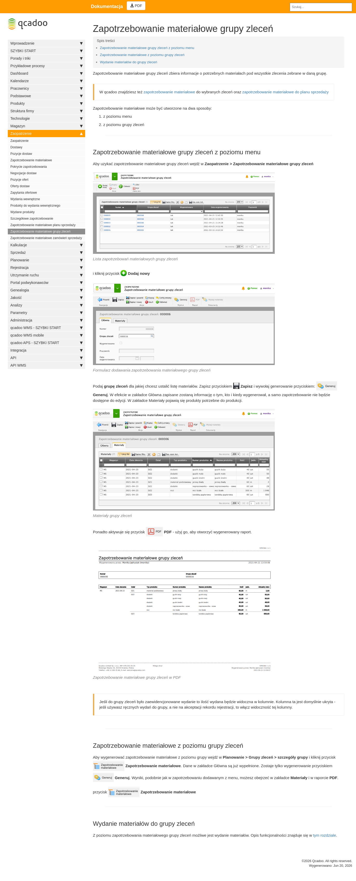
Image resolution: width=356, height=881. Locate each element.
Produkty (46, 103)
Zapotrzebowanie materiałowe (31, 160)
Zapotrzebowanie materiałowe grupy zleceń (40, 231)
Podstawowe (46, 96)
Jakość (46, 297)
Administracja (46, 320)
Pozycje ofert (19, 179)
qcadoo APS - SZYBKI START (46, 342)
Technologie (46, 118)
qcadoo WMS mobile (46, 335)
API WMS (46, 365)
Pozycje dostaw (21, 154)
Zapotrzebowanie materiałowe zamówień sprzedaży (46, 238)
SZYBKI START (46, 50)
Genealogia (46, 290)
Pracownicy (46, 88)
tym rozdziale (324, 835)
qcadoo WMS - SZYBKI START (46, 327)
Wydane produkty (22, 212)
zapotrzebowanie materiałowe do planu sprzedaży (285, 92)
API (46, 357)
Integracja (46, 350)
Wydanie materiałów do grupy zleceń (128, 62)
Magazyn (46, 126)
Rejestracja (46, 267)
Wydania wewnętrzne (25, 199)
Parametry (46, 312)
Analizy (46, 305)
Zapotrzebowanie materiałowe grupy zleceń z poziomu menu (147, 48)
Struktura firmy (46, 111)
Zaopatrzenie (46, 133)
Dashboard (46, 73)
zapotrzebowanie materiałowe (169, 92)
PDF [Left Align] (136, 6)
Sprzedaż (46, 252)
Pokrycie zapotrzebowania (28, 167)
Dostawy (16, 147)
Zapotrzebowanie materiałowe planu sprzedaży (43, 225)
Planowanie (46, 260)
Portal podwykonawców (46, 282)
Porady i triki (46, 58)
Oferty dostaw (20, 186)
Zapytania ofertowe (23, 192)
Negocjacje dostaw (23, 173)
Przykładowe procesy (46, 65)
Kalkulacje (46, 245)
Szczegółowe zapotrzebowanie (31, 218)
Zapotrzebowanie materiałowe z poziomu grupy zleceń (142, 55)
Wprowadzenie (46, 43)
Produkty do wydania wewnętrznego (35, 205)
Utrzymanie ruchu (46, 275)
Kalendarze (46, 80)
